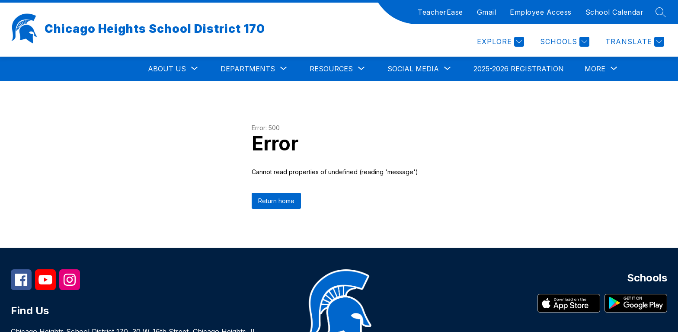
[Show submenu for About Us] (167, 69)
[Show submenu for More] (595, 69)
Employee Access (541, 12)
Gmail (486, 12)
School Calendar (614, 12)
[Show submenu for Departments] (248, 69)
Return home (276, 200)
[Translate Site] (633, 41)
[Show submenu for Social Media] (413, 69)
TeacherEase (440, 12)
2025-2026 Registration (518, 68)
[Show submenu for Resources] (331, 69)
